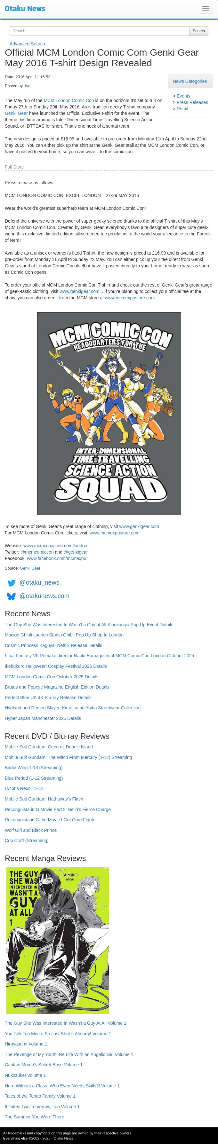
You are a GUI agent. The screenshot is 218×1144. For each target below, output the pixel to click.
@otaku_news (39, 582)
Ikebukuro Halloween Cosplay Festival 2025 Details (56, 666)
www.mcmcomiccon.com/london (55, 545)
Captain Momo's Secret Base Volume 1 (44, 1064)
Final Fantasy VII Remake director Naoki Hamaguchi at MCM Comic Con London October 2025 (99, 655)
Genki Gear (16, 113)
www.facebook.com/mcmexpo (56, 558)
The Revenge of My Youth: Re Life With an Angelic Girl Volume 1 (69, 1054)
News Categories (190, 81)
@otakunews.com (44, 595)
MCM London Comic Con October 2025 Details (52, 676)
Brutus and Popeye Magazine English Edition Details (57, 687)
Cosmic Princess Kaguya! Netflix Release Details (53, 645)
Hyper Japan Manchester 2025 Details (43, 718)
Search (199, 31)
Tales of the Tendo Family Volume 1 (40, 1096)
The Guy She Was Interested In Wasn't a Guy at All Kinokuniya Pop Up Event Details (89, 624)
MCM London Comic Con (69, 100)
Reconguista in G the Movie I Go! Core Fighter (51, 819)
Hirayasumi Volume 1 (26, 1043)
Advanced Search (27, 43)
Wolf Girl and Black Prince (31, 830)
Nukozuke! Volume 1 (25, 1075)
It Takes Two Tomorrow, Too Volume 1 (42, 1106)
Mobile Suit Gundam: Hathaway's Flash (44, 798)
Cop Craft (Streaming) (27, 840)
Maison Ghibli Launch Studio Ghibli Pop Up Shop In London (64, 634)
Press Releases (192, 102)
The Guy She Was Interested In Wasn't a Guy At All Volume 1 (65, 1023)
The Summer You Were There (34, 1116)
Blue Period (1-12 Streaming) (34, 778)
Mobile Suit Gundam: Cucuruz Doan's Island (49, 746)
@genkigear (76, 552)
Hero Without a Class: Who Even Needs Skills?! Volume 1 (62, 1085)
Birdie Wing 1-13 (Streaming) (34, 767)
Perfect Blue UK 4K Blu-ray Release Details (48, 697)
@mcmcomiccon (37, 552)
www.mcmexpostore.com (130, 297)
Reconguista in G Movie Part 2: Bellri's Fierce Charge (58, 809)
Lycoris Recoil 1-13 (24, 788)
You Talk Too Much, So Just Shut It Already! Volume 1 (58, 1033)
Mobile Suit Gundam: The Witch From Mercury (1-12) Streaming (68, 757)
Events (183, 96)
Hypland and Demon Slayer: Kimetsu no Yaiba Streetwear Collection (73, 707)
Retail (182, 108)
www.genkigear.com (80, 291)
